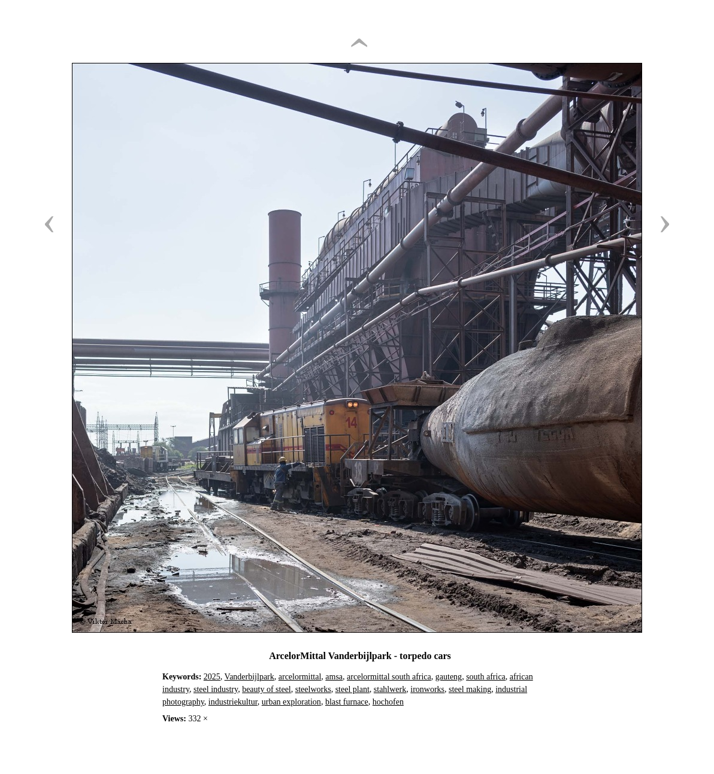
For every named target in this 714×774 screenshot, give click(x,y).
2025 (212, 676)
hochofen (388, 701)
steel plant (352, 689)
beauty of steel (266, 689)
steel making (470, 689)
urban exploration (291, 701)
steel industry (215, 689)
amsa (334, 676)
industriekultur (233, 701)
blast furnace (346, 701)
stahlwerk (390, 689)
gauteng (448, 676)
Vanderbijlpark (249, 676)
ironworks (427, 689)
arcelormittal (300, 676)
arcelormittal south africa (389, 676)
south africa (486, 676)
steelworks (313, 689)
